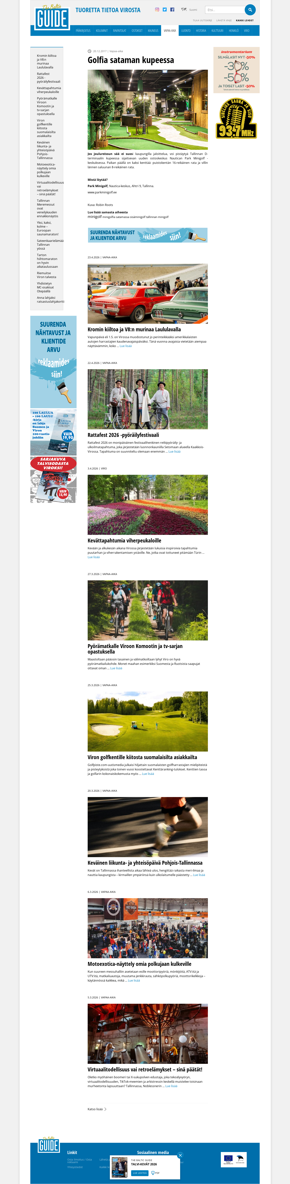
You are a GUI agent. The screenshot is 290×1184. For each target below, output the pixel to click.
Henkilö (234, 30)
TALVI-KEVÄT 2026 (144, 1164)
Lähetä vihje (224, 20)
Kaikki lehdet (245, 20)
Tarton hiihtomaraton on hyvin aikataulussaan (47, 261)
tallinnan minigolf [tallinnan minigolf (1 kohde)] (157, 217)
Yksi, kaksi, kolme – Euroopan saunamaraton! (47, 228)
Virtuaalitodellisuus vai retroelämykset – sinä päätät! (50, 188)
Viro (246, 30)
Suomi (193, 9)
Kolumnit (102, 30)
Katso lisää (95, 1109)
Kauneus (153, 30)
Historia (201, 30)
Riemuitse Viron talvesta (46, 275)
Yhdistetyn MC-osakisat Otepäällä (45, 287)
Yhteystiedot (75, 1167)
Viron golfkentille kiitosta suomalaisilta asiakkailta (46, 128)
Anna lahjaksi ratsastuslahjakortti (50, 300)
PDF (157, 1173)
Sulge (180, 1155)
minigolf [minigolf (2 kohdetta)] (95, 216)
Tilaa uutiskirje (202, 20)
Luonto (185, 30)
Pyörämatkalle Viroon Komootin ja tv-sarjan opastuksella (47, 106)
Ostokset (137, 30)
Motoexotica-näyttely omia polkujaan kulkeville (46, 170)
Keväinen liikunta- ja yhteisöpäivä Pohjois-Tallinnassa (46, 150)
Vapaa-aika (170, 30)
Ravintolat (119, 30)
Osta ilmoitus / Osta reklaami (79, 1161)
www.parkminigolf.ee (102, 192)
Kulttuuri (217, 30)
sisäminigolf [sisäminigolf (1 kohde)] (137, 217)
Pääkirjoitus (83, 30)
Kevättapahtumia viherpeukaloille (49, 90)
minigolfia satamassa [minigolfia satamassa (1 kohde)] (115, 217)
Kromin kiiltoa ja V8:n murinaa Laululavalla (46, 62)
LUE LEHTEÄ (140, 1173)
